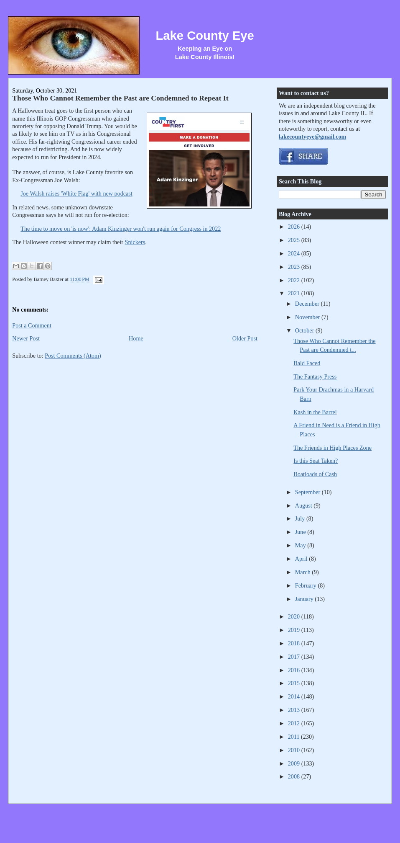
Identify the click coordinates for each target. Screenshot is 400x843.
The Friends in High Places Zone (332, 447)
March (303, 572)
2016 (294, 670)
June (301, 531)
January (305, 599)
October (305, 330)
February (306, 585)
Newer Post (26, 338)
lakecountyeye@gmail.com (312, 136)
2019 (294, 629)
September (308, 492)
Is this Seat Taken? (315, 460)
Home (136, 338)
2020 (294, 616)
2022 (294, 280)
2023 (294, 266)
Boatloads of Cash (315, 474)
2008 (294, 776)
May (301, 545)
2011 (294, 736)
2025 (294, 240)
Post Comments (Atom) (73, 355)
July (300, 518)
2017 (294, 656)
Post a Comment (31, 325)
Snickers (135, 242)
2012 (294, 723)
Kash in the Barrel (314, 412)
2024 (294, 253)
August (304, 505)
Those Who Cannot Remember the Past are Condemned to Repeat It (120, 98)
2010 (294, 750)
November (308, 317)
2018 (294, 643)
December (308, 303)
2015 (294, 683)
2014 (294, 696)
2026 (294, 226)
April (302, 558)
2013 (294, 709)
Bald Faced (306, 363)
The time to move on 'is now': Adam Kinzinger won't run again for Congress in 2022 (120, 228)
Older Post (244, 338)
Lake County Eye (205, 35)
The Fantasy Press (314, 376)
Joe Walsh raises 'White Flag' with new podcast (76, 193)
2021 (294, 293)
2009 (294, 763)
